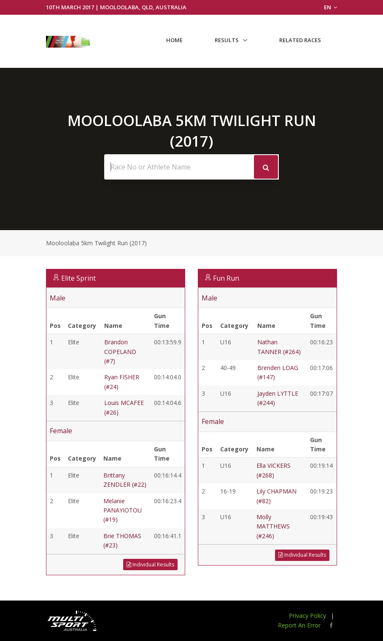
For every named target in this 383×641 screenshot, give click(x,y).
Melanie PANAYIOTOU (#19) (122, 510)
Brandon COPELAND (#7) (120, 351)
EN (330, 7)
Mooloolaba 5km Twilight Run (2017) (96, 243)
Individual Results (150, 564)
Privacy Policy (307, 615)
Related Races (300, 40)
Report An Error (299, 625)
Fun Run (226, 278)
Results (227, 40)
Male (57, 298)
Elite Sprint (78, 278)
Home (174, 40)
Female (61, 430)
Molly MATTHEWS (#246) (273, 526)
